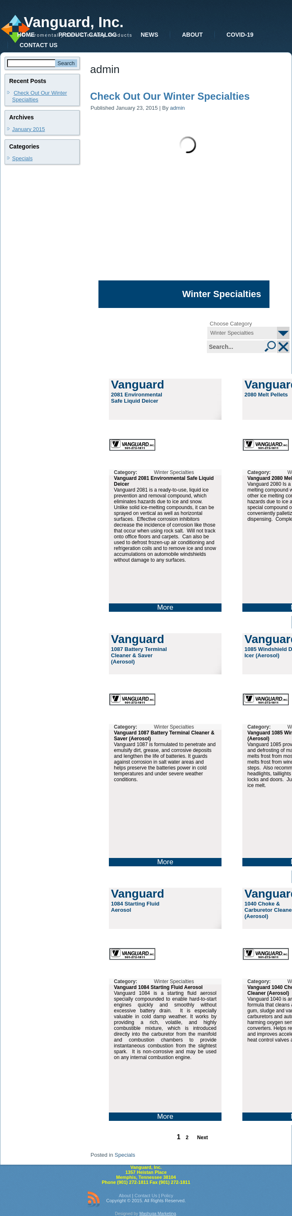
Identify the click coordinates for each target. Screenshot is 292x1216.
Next (202, 1137)
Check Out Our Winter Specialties (170, 96)
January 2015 (28, 129)
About (192, 34)
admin (177, 108)
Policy (167, 1195)
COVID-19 (240, 34)
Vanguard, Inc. (73, 22)
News (149, 34)
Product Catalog (87, 34)
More (165, 607)
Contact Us (39, 45)
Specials (22, 158)
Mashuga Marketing (157, 1213)
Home (26, 34)
